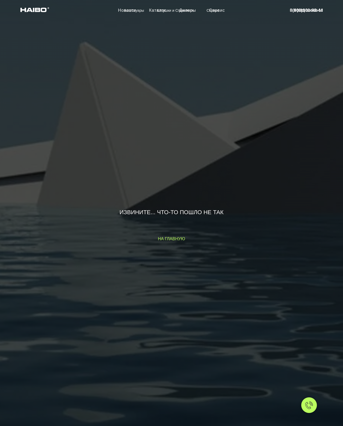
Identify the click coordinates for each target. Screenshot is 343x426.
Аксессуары (134, 10)
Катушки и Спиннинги (175, 10)
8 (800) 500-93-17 (308, 10)
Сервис (212, 10)
